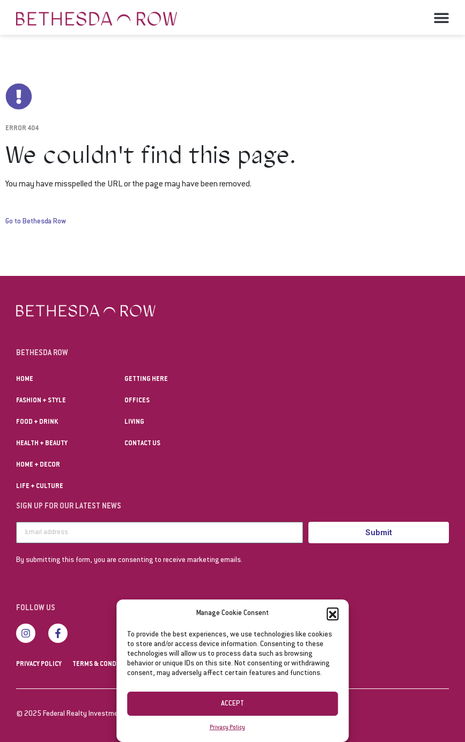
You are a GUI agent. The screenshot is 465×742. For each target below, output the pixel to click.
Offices (137, 401)
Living (134, 422)
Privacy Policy (227, 728)
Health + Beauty (42, 443)
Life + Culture (39, 486)
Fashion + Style (41, 401)
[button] (332, 613)
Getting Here (146, 379)
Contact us (142, 443)
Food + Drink (37, 422)
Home (24, 379)
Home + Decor (38, 465)
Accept (232, 704)
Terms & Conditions (104, 664)
